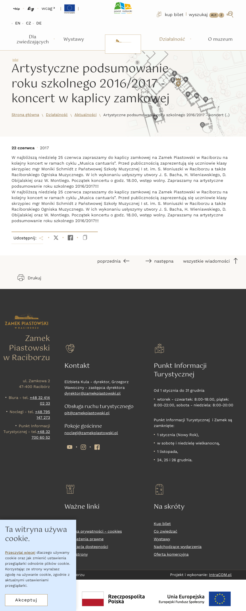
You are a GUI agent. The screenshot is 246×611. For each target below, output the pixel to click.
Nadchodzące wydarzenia (178, 546)
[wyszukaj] (211, 14)
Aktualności (85, 114)
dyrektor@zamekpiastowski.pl (92, 393)
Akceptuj (26, 599)
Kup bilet (162, 523)
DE (39, 23)
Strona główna (25, 114)
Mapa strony (76, 554)
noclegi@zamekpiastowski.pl (91, 433)
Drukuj (29, 277)
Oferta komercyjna (171, 554)
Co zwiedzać (165, 531)
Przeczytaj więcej (20, 552)
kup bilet (170, 14)
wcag (48, 8)
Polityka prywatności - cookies (93, 531)
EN (17, 23)
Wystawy (162, 539)
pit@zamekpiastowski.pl (87, 413)
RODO (70, 523)
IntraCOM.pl (220, 574)
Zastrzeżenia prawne (84, 539)
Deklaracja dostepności (86, 546)
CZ (28, 23)
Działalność (57, 114)
